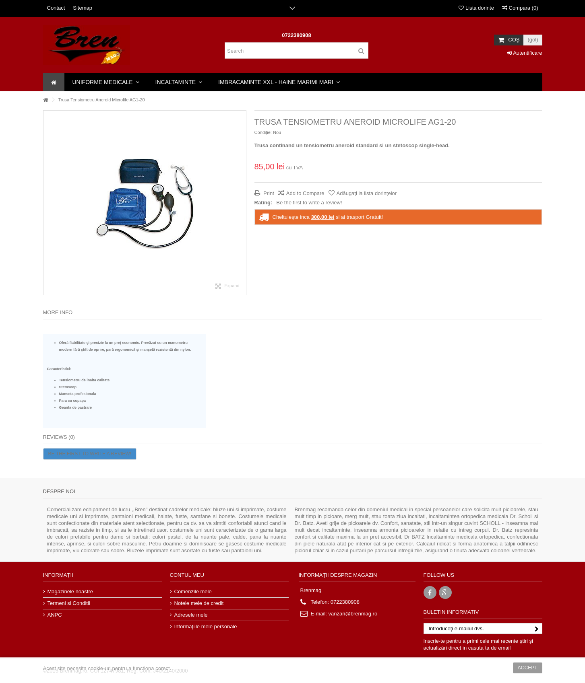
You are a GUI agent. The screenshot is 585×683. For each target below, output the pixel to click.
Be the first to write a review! (309, 203)
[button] (105, 82)
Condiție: (263, 132)
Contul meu (187, 575)
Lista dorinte (476, 8)
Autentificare (524, 53)
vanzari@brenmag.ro (353, 614)
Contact (56, 8)
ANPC (55, 615)
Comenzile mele (193, 591)
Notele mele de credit (199, 603)
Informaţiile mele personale (205, 626)
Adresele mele (191, 615)
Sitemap (82, 8)
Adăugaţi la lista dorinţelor (367, 193)
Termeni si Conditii (69, 603)
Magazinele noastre (70, 591)
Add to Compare (305, 193)
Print (268, 193)
